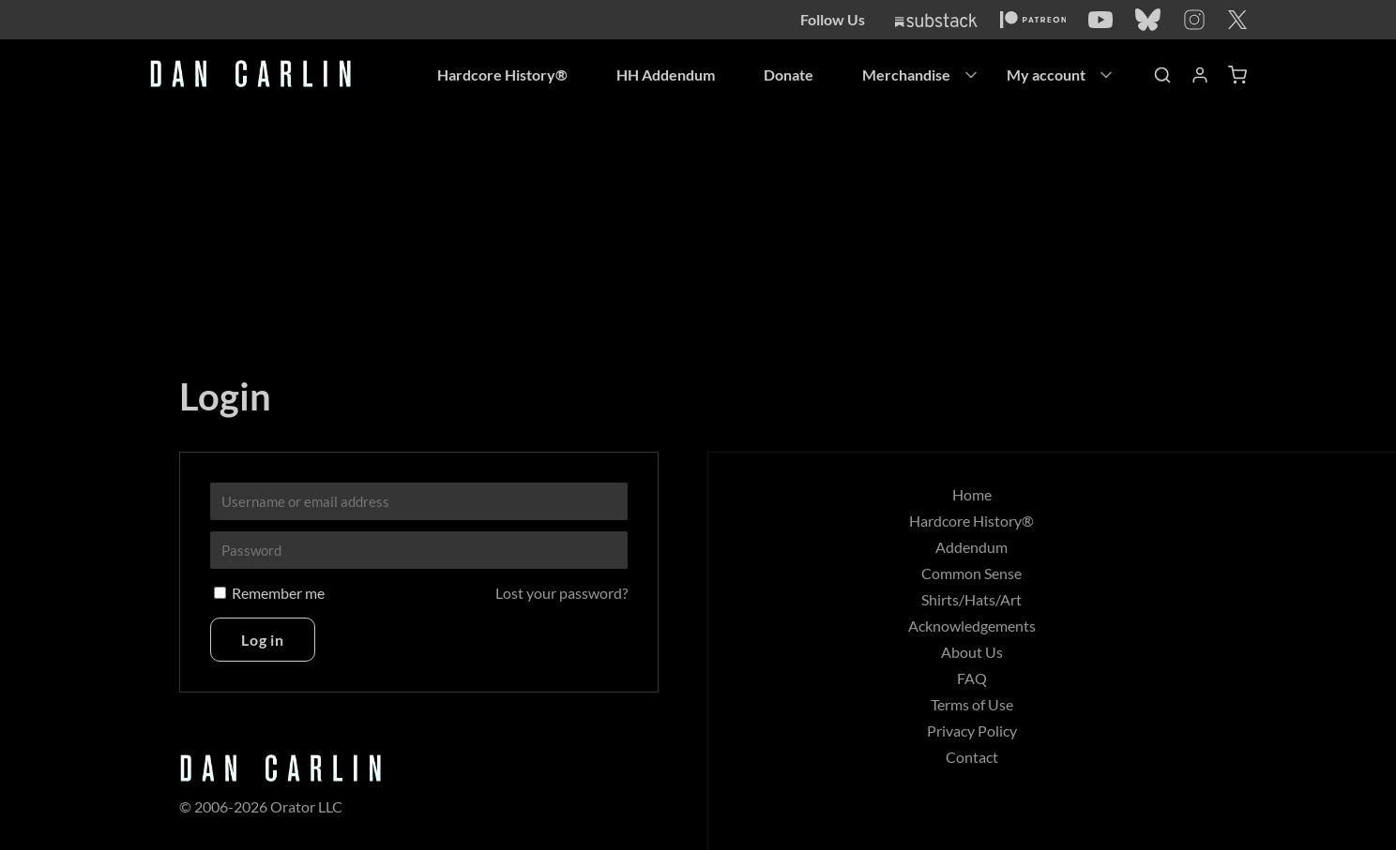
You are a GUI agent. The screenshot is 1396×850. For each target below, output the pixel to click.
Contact (972, 757)
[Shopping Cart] (1237, 75)
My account (1046, 74)
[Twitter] (1237, 19)
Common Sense (971, 573)
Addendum (971, 547)
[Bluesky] (1148, 19)
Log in (262, 640)
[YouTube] (1100, 19)
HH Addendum (665, 74)
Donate (788, 74)
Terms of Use (972, 704)
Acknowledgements (972, 625)
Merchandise (906, 74)
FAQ (972, 678)
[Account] (1200, 75)
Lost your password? (561, 593)
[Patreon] (1033, 19)
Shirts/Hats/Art (971, 599)
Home (972, 494)
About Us (972, 652)
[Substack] (936, 20)
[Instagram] (1194, 19)
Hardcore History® (502, 74)
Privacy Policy (972, 730)
